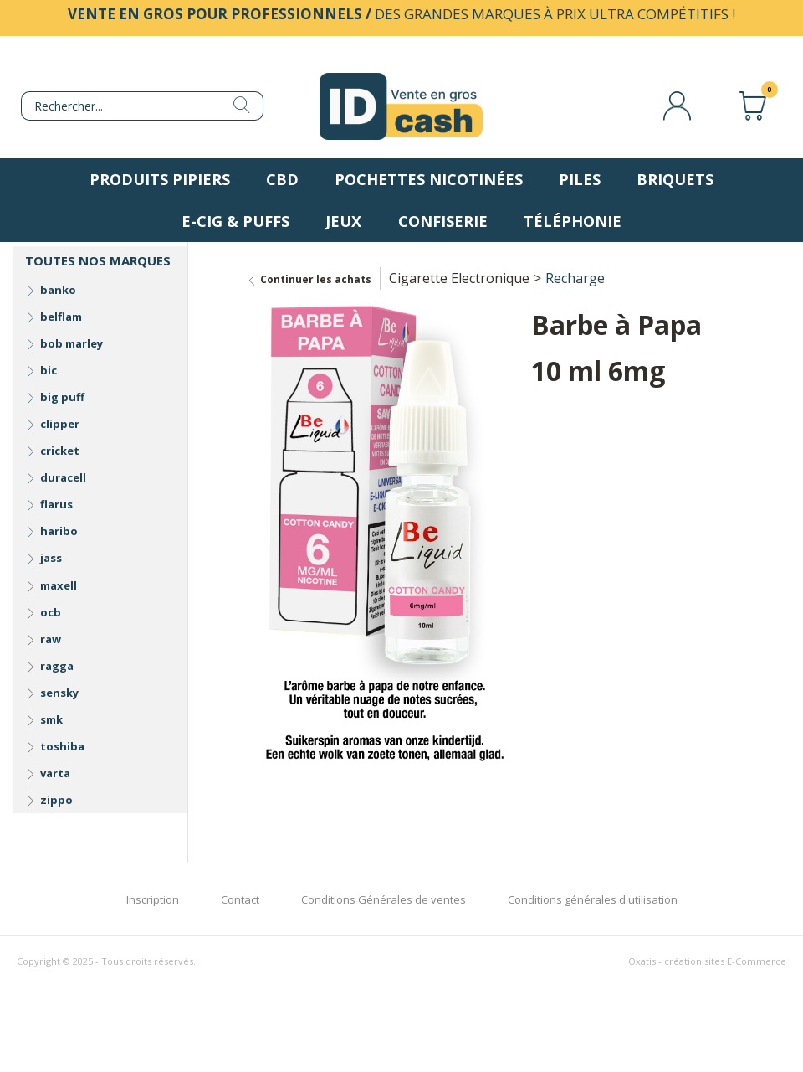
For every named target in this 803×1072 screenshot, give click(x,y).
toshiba (62, 746)
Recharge (575, 278)
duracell (63, 477)
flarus (56, 504)
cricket (59, 450)
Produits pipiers (160, 179)
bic (48, 370)
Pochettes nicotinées (429, 179)
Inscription (152, 899)
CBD (282, 179)
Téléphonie (572, 221)
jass (51, 557)
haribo (59, 531)
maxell (58, 585)
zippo (56, 799)
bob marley (71, 343)
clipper (59, 423)
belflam (61, 316)
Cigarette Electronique (459, 278)
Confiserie (443, 221)
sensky (59, 692)
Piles (580, 179)
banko (58, 289)
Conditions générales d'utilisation (593, 899)
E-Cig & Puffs (235, 221)
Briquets (675, 179)
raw (50, 639)
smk (51, 719)
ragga (57, 665)
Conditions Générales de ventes (383, 899)
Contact (240, 899)
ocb (50, 612)
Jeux (343, 221)
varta (55, 773)
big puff (62, 397)
